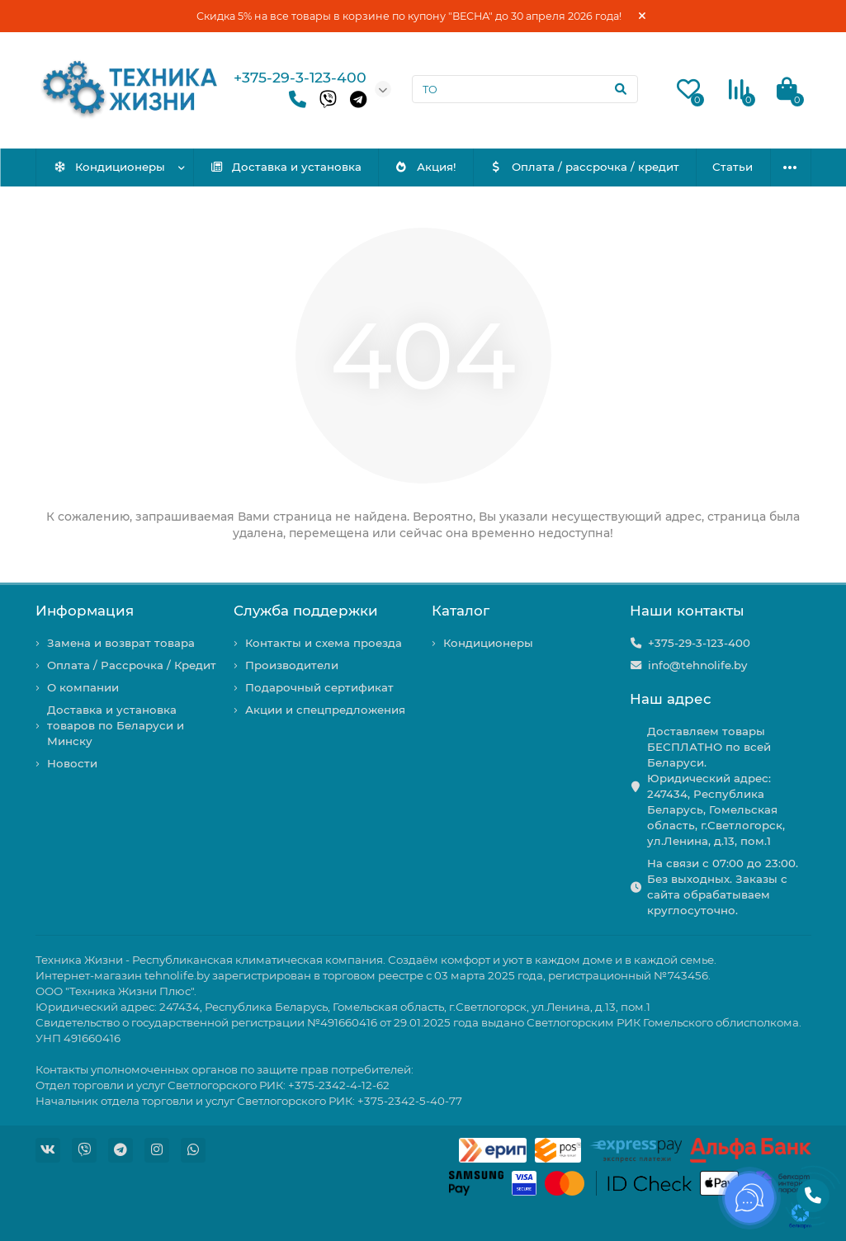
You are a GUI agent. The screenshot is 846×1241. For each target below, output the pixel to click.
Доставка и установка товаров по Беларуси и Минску (115, 725)
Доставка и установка (286, 166)
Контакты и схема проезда (323, 642)
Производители (291, 665)
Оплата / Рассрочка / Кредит (131, 665)
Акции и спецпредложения (325, 709)
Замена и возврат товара (121, 642)
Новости (72, 763)
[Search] (525, 89)
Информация (84, 610)
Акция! (425, 166)
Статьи (732, 166)
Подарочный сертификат (319, 687)
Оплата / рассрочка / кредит (584, 166)
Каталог (460, 610)
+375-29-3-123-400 (300, 77)
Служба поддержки (306, 610)
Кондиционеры (109, 166)
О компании (83, 687)
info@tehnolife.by (697, 665)
